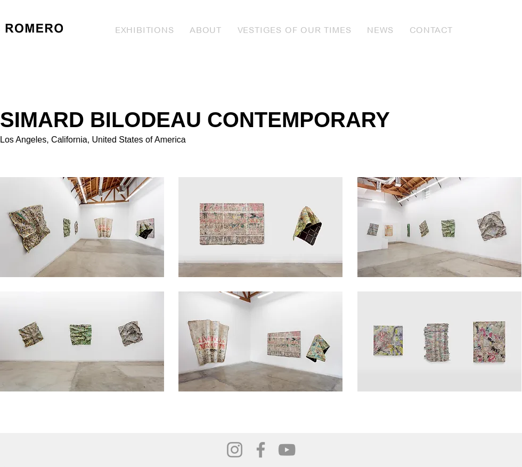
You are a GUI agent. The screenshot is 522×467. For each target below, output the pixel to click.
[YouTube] (286, 449)
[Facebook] (260, 449)
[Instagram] (234, 449)
